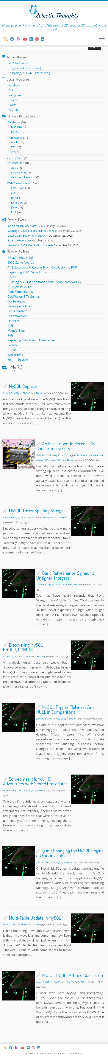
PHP (13, 212)
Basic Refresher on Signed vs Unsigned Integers (65, 575)
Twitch (12, 105)
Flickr (11, 90)
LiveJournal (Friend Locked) (24, 68)
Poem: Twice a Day (20, 240)
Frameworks (14, 137)
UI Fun (12, 350)
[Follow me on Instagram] (38, 39)
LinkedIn (13, 100)
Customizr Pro (75, 1053)
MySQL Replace (23, 386)
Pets (10, 335)
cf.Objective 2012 (19, 287)
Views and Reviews (22, 177)
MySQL (15, 132)
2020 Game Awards (20, 262)
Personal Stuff (15, 163)
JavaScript (17, 202)
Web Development (18, 183)
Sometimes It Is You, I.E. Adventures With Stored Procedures (35, 781)
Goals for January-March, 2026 (26, 226)
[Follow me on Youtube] (26, 39)
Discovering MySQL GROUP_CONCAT (23, 647)
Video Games (19, 172)
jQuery (15, 207)
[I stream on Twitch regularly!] (19, 39)
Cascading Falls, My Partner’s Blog (29, 73)
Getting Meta (15, 158)
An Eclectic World (18, 63)
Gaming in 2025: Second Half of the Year (32, 230)
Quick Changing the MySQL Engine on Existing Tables (70, 853)
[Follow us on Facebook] (13, 39)
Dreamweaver (17, 316)
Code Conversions (20, 292)
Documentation (18, 311)
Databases (13, 122)
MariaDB (16, 127)
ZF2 (13, 147)
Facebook (14, 85)
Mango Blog (16, 330)
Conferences (16, 301)
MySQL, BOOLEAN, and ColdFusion (72, 975)
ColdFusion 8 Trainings (23, 296)
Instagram (14, 95)
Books (11, 277)
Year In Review (17, 360)
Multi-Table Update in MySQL (35, 918)
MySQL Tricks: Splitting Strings (36, 511)
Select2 (12, 345)
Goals (14, 167)
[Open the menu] (102, 38)
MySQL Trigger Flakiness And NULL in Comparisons (65, 709)
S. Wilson (38, 393)
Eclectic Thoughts (42, 1053)
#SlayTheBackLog (20, 258)
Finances (13, 321)
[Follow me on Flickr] (32, 39)
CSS (13, 193)
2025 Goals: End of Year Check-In (28, 235)
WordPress (15, 355)
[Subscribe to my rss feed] (7, 39)
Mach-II (15, 142)
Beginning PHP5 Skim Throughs (30, 272)
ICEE (10, 326)
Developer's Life (18, 306)
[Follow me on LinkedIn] (44, 39)
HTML (14, 197)
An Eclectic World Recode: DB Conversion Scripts (65, 445)
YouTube (13, 109)
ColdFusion (17, 188)
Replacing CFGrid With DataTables (31, 340)
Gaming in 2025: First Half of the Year (30, 245)
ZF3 (13, 152)
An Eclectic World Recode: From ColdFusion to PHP (42, 267)
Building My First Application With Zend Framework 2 (44, 282)
